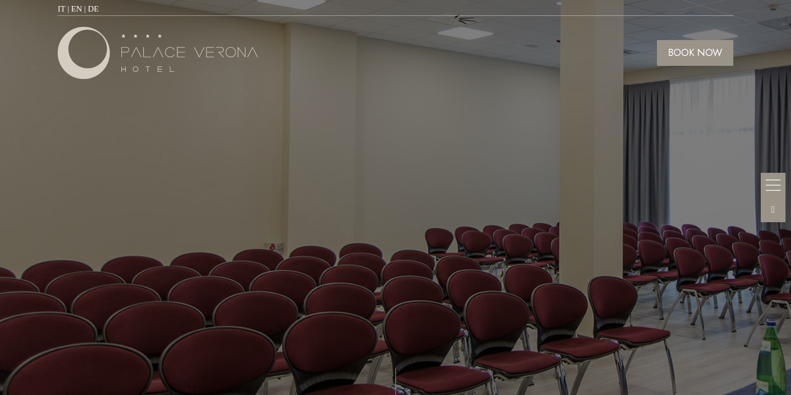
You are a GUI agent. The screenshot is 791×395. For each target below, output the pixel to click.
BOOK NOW (695, 53)
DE (93, 8)
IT (61, 8)
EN (76, 8)
